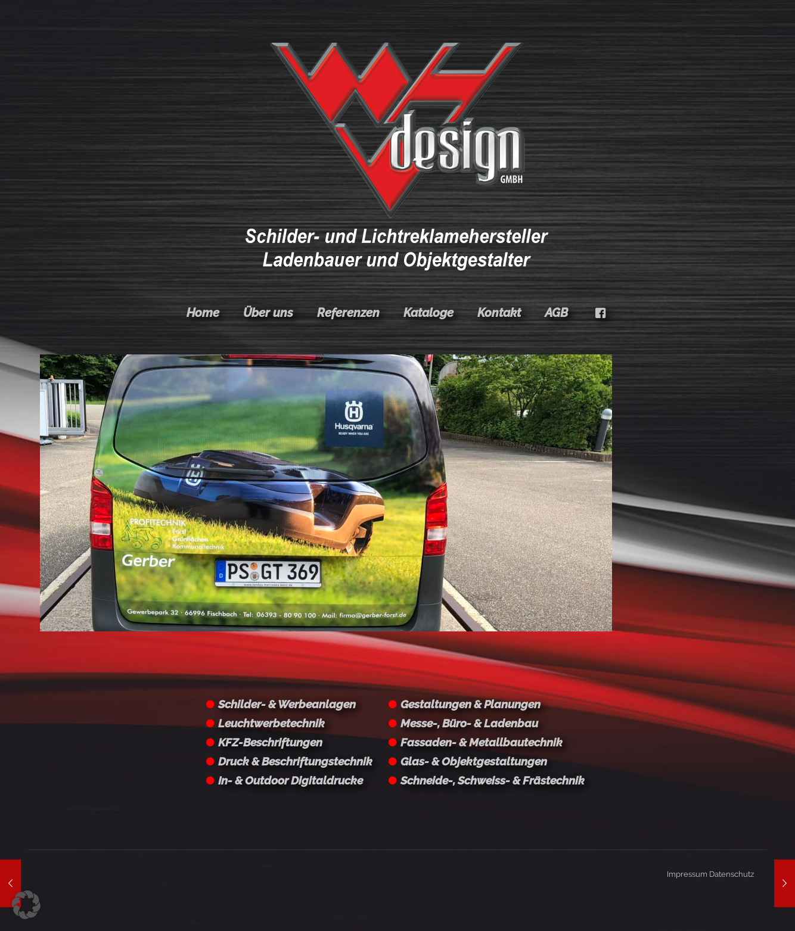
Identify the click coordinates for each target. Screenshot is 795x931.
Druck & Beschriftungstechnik (295, 761)
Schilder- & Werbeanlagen (287, 704)
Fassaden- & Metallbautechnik (481, 742)
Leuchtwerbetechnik (271, 723)
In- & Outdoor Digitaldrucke (290, 780)
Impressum (687, 874)
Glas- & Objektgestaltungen (473, 761)
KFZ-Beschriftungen (270, 742)
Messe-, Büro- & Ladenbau (469, 723)
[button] (26, 905)
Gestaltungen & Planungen (470, 704)
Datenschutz (731, 874)
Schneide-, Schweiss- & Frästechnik (492, 780)
